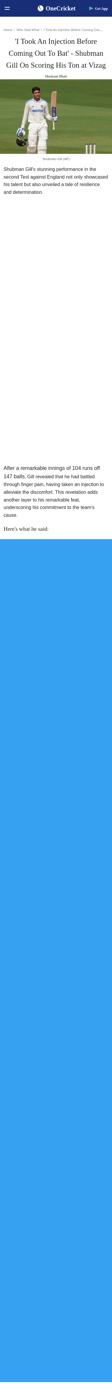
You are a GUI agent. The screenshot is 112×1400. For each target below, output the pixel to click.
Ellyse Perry (73, 1151)
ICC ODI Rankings (23, 1132)
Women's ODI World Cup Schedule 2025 (31, 1075)
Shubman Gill (75, 1084)
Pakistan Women (21, 1255)
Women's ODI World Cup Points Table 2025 (31, 1094)
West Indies (17, 1226)
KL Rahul (71, 1113)
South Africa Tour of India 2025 (84, 1197)
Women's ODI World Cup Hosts (31, 1113)
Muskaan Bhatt (56, 76)
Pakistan (14, 1207)
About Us (15, 1301)
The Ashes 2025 (76, 1188)
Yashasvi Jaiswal (77, 1094)
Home (8, 30)
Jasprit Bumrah (76, 1103)
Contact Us (16, 1311)
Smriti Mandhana (78, 1132)
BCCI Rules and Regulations (31, 1160)
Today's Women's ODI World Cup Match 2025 (31, 1103)
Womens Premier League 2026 (84, 1217)
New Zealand (18, 1217)
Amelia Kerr (73, 1160)
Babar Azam (73, 1122)
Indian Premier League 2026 (84, 1226)
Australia (14, 1197)
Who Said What (27, 30)
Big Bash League (77, 1207)
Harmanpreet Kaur (79, 1141)
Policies (13, 1339)
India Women (18, 1236)
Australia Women (21, 1264)
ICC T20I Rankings (23, 1141)
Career (12, 1320)
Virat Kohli (72, 1075)
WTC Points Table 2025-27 (30, 1151)
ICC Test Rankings (23, 1122)
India (11, 1188)
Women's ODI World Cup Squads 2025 (31, 1084)
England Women (21, 1245)
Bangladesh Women (24, 1274)
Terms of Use (18, 1330)
